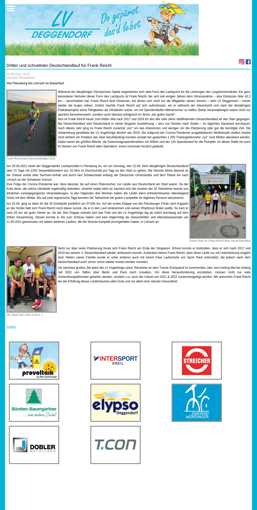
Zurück (11, 327)
